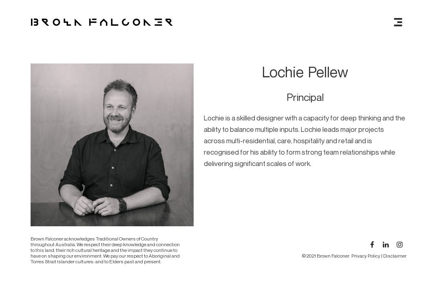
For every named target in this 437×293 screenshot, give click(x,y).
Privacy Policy (365, 256)
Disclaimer (394, 256)
